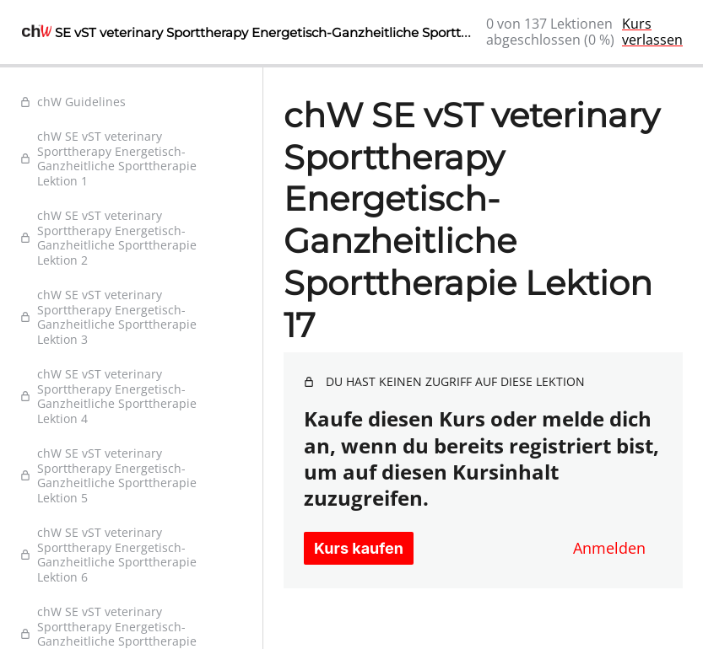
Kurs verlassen (652, 31)
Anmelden (609, 548)
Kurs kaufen (358, 548)
